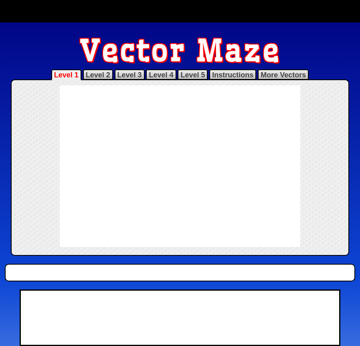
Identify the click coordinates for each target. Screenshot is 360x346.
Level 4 (161, 75)
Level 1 (66, 75)
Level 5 (192, 75)
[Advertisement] (180, 11)
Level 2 (98, 75)
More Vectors (283, 75)
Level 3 (129, 75)
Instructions (232, 75)
